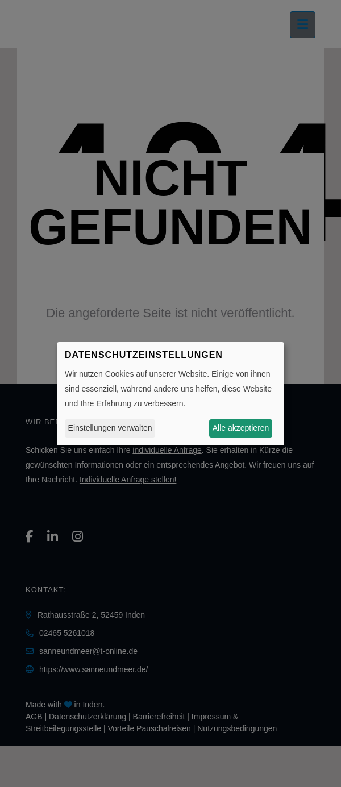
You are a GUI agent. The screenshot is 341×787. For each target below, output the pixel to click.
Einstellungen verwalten (110, 427)
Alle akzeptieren (241, 427)
